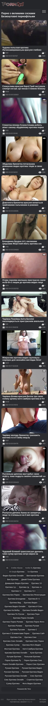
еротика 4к (36, 587)
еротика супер (12, 645)
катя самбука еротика (33, 649)
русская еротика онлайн (16, 676)
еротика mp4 (30, 591)
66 (7, 568)
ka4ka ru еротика (33, 568)
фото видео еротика (32, 683)
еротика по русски (15, 614)
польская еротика (32, 656)
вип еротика (12, 579)
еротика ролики (15, 626)
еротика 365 (36, 583)
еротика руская (32, 626)
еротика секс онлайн (13, 641)
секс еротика (36, 676)
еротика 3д (24, 587)
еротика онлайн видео (33, 610)
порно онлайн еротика (12, 664)
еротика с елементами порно (15, 633)
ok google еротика (16, 572)
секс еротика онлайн (14, 680)
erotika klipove (16, 568)
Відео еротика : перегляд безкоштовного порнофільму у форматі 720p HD (21, 701)
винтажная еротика (35, 575)
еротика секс (30, 637)
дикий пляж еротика (30, 579)
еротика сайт (38, 633)
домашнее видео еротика (16, 583)
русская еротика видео (32, 672)
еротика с (32, 629)
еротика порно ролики (13, 622)
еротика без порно (11, 595)
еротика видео (30, 602)
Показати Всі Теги (24, 689)
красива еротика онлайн (16, 653)
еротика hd (17, 591)
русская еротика (11, 672)
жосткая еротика (12, 649)
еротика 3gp (10, 587)
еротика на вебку (12, 610)
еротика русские (17, 629)
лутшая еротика (14, 656)
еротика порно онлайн (23, 618)
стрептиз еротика (35, 680)
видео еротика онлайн (13, 575)
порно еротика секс (33, 660)
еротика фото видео (32, 645)
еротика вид (15, 602)
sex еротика (32, 572)
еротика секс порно (35, 641)
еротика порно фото (35, 622)
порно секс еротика (35, 664)
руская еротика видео (32, 668)
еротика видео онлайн (15, 606)
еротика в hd (34, 599)
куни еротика (36, 653)
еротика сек (16, 637)
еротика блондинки (16, 599)
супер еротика (12, 683)
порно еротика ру (13, 660)
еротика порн (33, 614)
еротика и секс (35, 606)
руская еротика (12, 668)
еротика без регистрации (34, 595)
